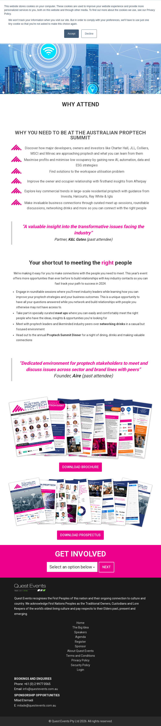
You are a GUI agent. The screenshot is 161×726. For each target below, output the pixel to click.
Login (80, 669)
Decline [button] (89, 33)
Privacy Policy (80, 660)
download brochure (80, 467)
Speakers (80, 632)
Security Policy (80, 665)
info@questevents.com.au (40, 689)
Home (80, 622)
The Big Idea (80, 627)
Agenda (80, 637)
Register (80, 641)
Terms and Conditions (80, 655)
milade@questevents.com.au (36, 705)
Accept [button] (71, 33)
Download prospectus (80, 535)
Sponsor (80, 646)
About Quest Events (80, 651)
